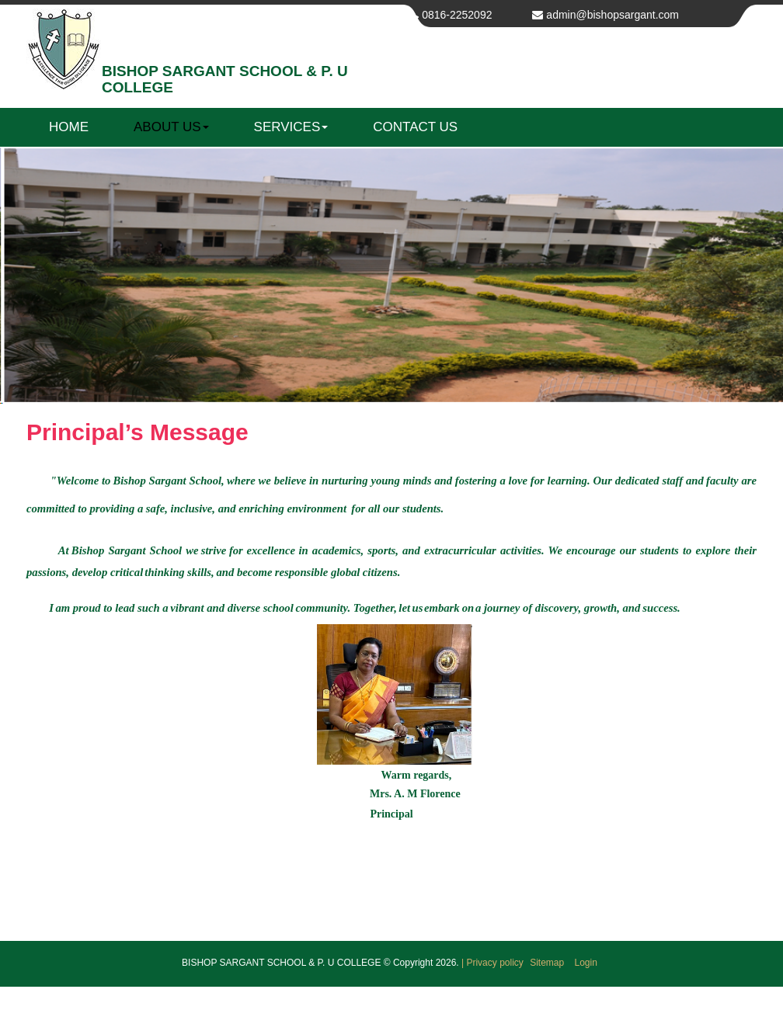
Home (69, 127)
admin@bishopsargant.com (612, 15)
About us (171, 127)
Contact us (415, 127)
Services (291, 127)
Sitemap (548, 962)
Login (586, 962)
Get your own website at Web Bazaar (391, 998)
